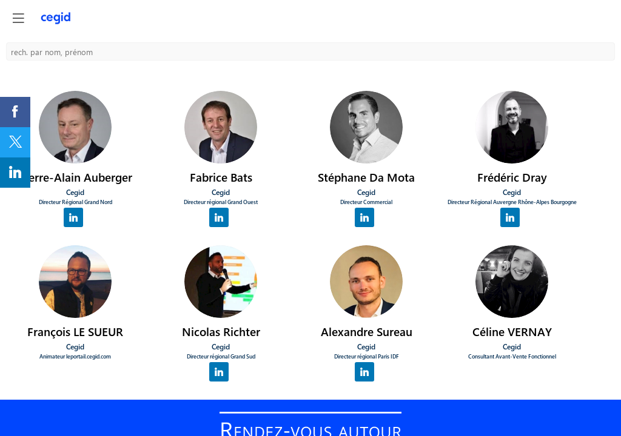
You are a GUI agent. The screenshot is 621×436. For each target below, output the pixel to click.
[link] (15, 112)
